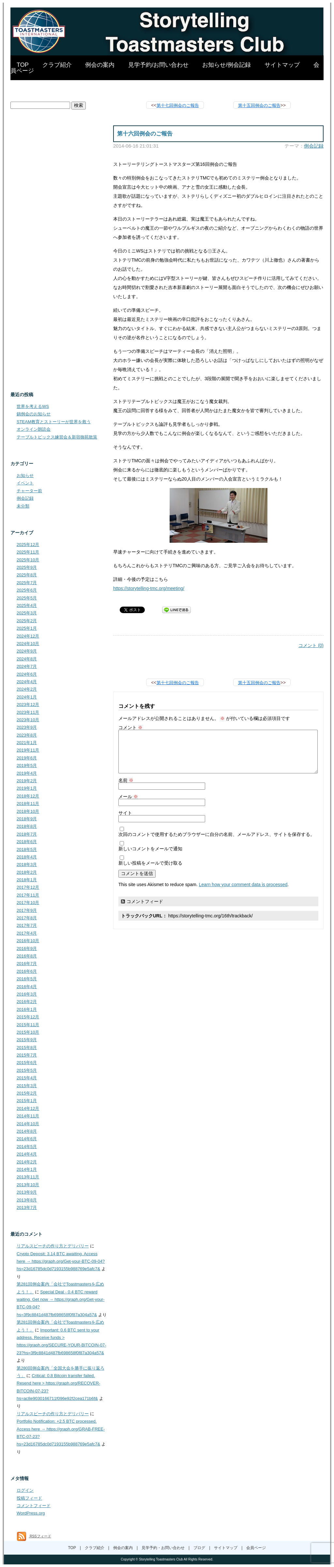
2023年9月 (27, 727)
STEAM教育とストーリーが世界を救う (54, 421)
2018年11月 (28, 803)
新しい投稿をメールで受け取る (150, 863)
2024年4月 (27, 681)
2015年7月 (27, 1055)
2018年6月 (27, 841)
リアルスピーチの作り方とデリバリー (53, 1246)
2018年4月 (27, 857)
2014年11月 (28, 1116)
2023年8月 (27, 735)
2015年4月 (27, 1077)
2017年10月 (28, 902)
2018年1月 (27, 879)
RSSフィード (34, 1536)
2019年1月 (27, 788)
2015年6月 (27, 1062)
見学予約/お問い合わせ (158, 65)
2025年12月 (28, 544)
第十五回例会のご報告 (259, 105)
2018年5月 (27, 849)
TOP (23, 65)
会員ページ (256, 1547)
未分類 (23, 506)
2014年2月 (27, 1161)
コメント (130, 727)
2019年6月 (27, 757)
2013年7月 (27, 1207)
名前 (125, 780)
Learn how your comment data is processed (243, 884)
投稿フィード (29, 1498)
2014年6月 (27, 1138)
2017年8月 (27, 917)
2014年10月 (28, 1123)
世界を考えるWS (33, 406)
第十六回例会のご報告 (145, 134)
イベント (25, 483)
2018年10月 (28, 811)
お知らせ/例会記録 (226, 65)
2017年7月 (27, 925)
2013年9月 (27, 1192)
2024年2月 (27, 689)
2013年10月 (28, 1184)
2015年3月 (27, 1085)
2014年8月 (27, 1131)
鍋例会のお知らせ (34, 413)
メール (128, 796)
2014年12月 (28, 1108)
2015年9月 (27, 1039)
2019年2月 (27, 780)
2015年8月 (27, 1047)
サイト (125, 812)
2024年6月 (27, 674)
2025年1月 (27, 628)
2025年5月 (27, 598)
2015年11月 (28, 1024)
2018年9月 (27, 818)
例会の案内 (99, 65)
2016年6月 (27, 971)
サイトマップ (282, 65)
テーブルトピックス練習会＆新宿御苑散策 (57, 437)
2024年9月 (27, 651)
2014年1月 (27, 1169)
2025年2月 (27, 620)
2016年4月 (27, 986)
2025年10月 (28, 559)
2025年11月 (28, 552)
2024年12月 (28, 636)
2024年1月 (27, 697)
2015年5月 (27, 1070)
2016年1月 (27, 1009)
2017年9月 (27, 910)
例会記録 (314, 146)
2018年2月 (27, 872)
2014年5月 (27, 1146)
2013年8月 (27, 1200)
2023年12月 (28, 704)
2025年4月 (27, 605)
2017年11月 (28, 895)
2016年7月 (27, 963)
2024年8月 (27, 658)
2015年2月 (27, 1093)
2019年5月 (27, 765)
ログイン (25, 1490)
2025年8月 (27, 574)
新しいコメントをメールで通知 (150, 848)
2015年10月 (28, 1032)
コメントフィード (145, 901)
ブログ (199, 1547)
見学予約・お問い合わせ (163, 1547)
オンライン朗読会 (34, 429)
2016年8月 (27, 956)
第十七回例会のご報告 (178, 105)
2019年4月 (27, 773)
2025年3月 (27, 613)
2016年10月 (28, 940)
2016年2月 (27, 1001)
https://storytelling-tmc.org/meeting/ (148, 588)
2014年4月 (27, 1154)
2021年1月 (27, 742)
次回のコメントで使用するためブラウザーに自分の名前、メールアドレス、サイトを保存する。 (216, 834)
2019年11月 (28, 750)
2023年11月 (28, 712)
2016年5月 (27, 978)
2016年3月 (27, 994)
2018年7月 (27, 834)
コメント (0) (311, 645)
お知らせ (25, 475)
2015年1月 (27, 1100)
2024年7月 (27, 666)
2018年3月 (27, 864)
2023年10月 (28, 719)
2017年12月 (28, 887)
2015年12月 (28, 1016)
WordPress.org (31, 1513)
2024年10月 (28, 643)
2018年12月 (28, 796)
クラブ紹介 (57, 65)
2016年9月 (27, 948)
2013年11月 (28, 1176)
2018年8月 (27, 826)
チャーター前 (29, 490)
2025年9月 (27, 567)
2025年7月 (27, 582)
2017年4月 (27, 933)
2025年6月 (27, 590)
